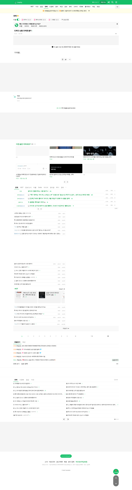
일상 (41, 6)
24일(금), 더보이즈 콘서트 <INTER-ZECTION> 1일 (29, 356)
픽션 (61, 6)
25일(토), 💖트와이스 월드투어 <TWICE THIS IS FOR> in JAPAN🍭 (34, 360)
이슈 (37, 6)
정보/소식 (28, 187)
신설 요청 (65, 19)
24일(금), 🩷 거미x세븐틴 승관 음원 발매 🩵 (27, 349)
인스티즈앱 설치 (66, 456)
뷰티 (70, 6)
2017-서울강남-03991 (78, 464)
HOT (32, 6)
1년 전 (15, 33)
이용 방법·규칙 (95, 2)
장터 (56, 6)
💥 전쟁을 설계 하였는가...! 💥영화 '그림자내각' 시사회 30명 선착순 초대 (64, 11)
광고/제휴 (59, 462)
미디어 (46, 187)
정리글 (52, 187)
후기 (57, 187)
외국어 (26, 26)
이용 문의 (52, 462)
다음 (92, 336)
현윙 (54, 19)
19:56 (116, 379)
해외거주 (34, 26)
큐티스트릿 (40, 19)
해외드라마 (43, 26)
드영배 (51, 6)
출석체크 (87, 6)
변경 (98, 6)
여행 (20, 26)
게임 (93, 6)
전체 (16, 187)
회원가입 (103, 2)
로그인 (59, 108)
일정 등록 (24, 364)
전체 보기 (16, 364)
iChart (81, 6)
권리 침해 (71, 462)
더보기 (62, 289)
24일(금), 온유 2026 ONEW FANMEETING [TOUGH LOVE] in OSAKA (34, 346)
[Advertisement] (66, 437)
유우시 (26, 19)
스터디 (76, 6)
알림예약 (115, 360)
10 (75, 336)
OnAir (40, 187)
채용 (65, 462)
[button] (64, 182)
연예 (46, 6)
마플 (34, 187)
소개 (46, 462)
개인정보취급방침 (81, 462)
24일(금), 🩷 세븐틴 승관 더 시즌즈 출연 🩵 (27, 353)
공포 (65, 6)
